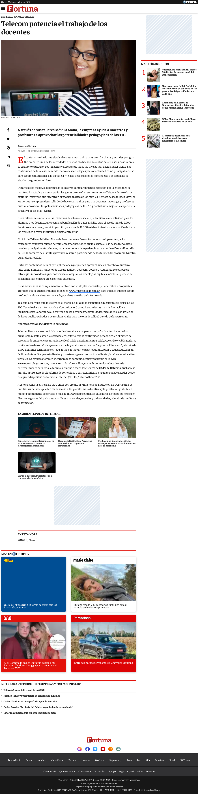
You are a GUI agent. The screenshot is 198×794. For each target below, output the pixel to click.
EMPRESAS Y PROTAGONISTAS (17, 16)
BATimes (185, 759)
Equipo (112, 771)
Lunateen (159, 759)
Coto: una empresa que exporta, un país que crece (30, 712)
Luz (139, 759)
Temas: (21, 539)
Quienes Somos (67, 771)
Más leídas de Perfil (156, 64)
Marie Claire (56, 759)
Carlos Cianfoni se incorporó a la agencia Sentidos (30, 701)
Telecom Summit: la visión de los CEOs (24, 689)
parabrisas (103, 619)
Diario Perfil (14, 759)
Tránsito (150, 771)
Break (172, 759)
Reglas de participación (131, 771)
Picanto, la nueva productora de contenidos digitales (32, 695)
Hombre (86, 759)
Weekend (99, 759)
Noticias (41, 759)
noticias (33, 561)
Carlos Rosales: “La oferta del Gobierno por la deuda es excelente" (38, 706)
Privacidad (99, 771)
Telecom (32, 540)
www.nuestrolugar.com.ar (84, 290)
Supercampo (115, 759)
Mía (148, 759)
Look (129, 759)
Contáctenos (84, 771)
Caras (29, 759)
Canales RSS (49, 771)
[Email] (8, 165)
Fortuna (72, 759)
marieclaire (103, 561)
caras (33, 619)
